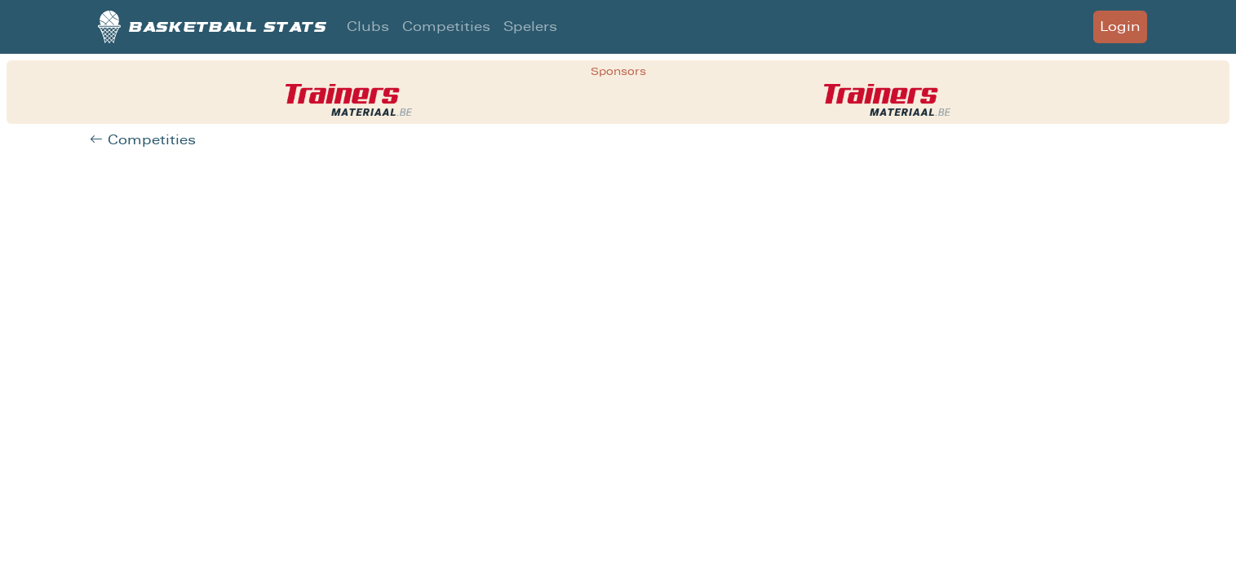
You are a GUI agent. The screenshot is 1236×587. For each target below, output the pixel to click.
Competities (446, 26)
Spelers (530, 26)
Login (1120, 26)
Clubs (368, 26)
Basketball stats (212, 27)
